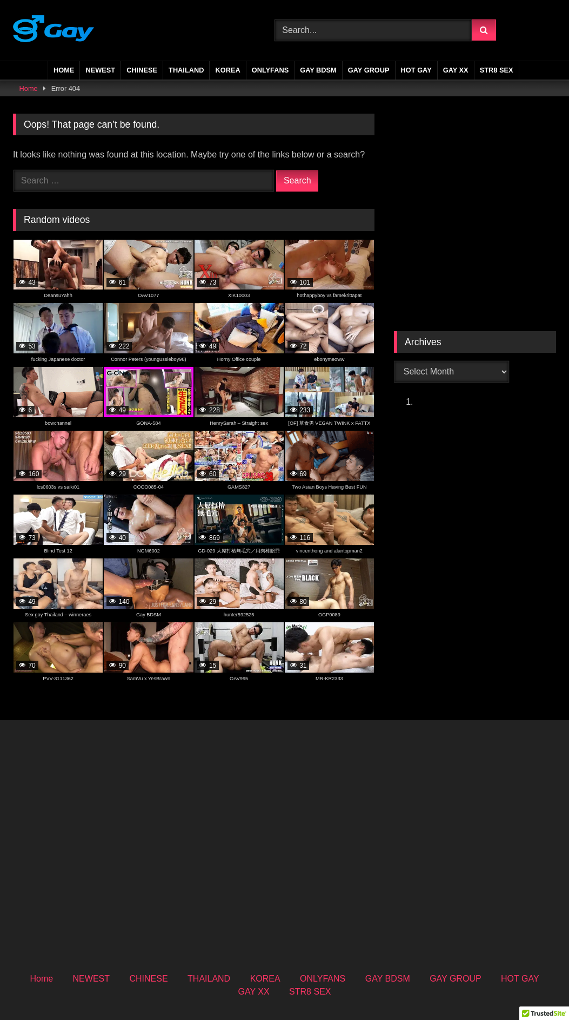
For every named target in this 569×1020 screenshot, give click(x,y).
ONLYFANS (270, 70)
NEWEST (100, 70)
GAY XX (455, 70)
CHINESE (141, 70)
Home (63, 70)
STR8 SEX (496, 70)
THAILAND (186, 70)
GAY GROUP (369, 70)
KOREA (227, 70)
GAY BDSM (318, 70)
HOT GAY (416, 70)
